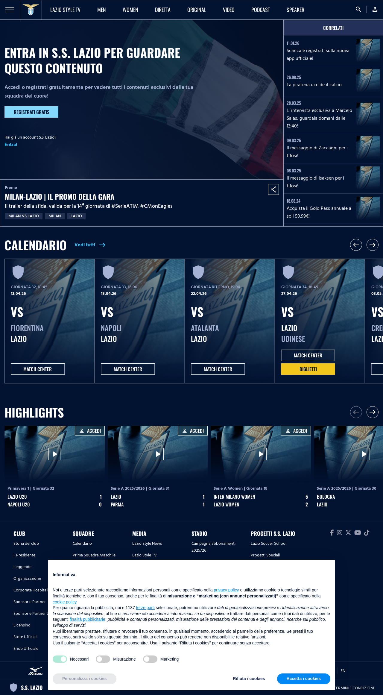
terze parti (145, 607)
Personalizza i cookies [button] (84, 678)
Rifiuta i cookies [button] (249, 678)
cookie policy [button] (64, 602)
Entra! (10, 144)
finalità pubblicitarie (87, 619)
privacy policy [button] (226, 590)
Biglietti (308, 369)
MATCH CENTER (37, 369)
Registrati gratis (31, 112)
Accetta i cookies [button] (304, 678)
